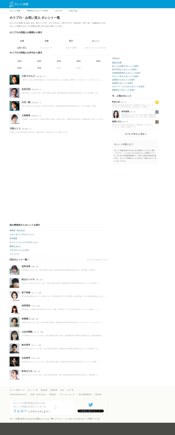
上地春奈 (26, 115)
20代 (39, 61)
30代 (59, 61)
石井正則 (26, 89)
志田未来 (26, 266)
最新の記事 (117, 63)
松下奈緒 (26, 292)
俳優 (46, 41)
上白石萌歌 (27, 332)
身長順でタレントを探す (122, 83)
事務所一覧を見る (17, 230)
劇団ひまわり (15, 246)
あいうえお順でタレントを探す (125, 66)
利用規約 (52, 394)
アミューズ (14, 254)
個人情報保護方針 (85, 394)
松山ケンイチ (28, 279)
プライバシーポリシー (67, 394)
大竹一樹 (26, 102)
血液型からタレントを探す (123, 80)
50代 (98, 61)
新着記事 (44, 390)
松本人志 (116, 102)
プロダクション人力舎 (19, 250)
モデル (33, 306)
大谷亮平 (26, 358)
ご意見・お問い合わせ (38, 394)
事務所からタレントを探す (123, 90)
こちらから (122, 161)
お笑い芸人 (22, 48)
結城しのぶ (117, 121)
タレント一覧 (32, 390)
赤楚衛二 (26, 319)
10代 (19, 61)
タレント (96, 41)
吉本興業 (13, 238)
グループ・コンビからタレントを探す (128, 86)
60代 (19, 68)
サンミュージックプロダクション (24, 242)
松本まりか (27, 371)
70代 (39, 68)
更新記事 (54, 390)
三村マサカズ (28, 76)
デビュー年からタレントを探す (125, 76)
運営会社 (98, 394)
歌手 (71, 41)
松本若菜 (125, 111)
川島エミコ (15, 128)
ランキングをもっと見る (134, 134)
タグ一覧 (70, 390)
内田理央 (26, 305)
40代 (78, 61)
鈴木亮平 (26, 345)
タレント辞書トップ (17, 390)
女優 (22, 41)
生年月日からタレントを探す (124, 69)
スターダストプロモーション (22, 234)
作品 (62, 390)
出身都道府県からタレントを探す (126, 73)
